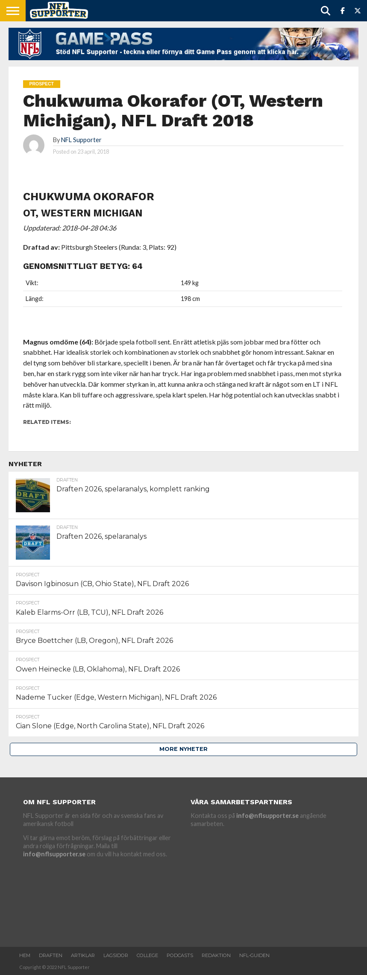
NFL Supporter (81, 139)
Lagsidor (115, 955)
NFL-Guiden (254, 955)
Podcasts (180, 955)
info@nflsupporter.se (54, 854)
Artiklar (83, 955)
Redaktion (216, 955)
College (147, 955)
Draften (50, 955)
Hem (24, 955)
